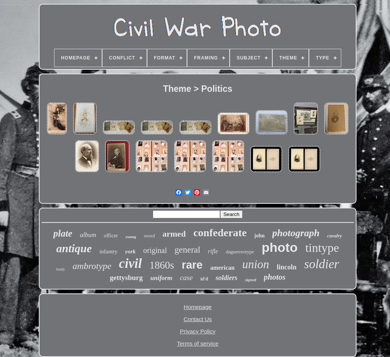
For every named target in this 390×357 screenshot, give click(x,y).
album (88, 235)
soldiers (226, 278)
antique (74, 248)
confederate (220, 233)
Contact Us (198, 319)
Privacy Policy (197, 331)
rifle (213, 251)
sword (149, 236)
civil (130, 263)
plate (62, 233)
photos (275, 277)
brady (60, 269)
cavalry (334, 236)
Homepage (197, 307)
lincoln (287, 267)
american (222, 267)
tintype (322, 248)
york (130, 251)
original (155, 250)
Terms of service (197, 343)
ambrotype (92, 266)
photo (279, 247)
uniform (161, 278)
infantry (108, 251)
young (131, 236)
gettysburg (126, 278)
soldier (321, 264)
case (186, 278)
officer (111, 236)
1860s (162, 265)
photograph (296, 233)
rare (192, 265)
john (259, 236)
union (255, 264)
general (187, 250)
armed (174, 234)
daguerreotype (240, 252)
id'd (204, 279)
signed (250, 279)
